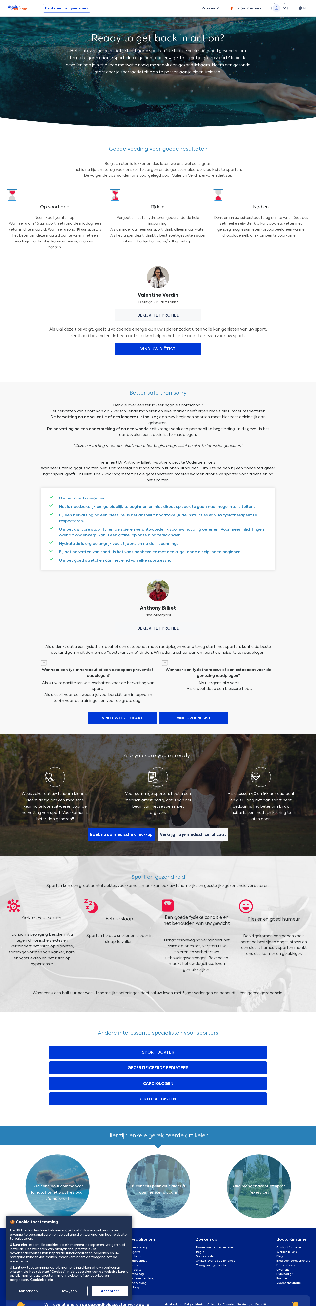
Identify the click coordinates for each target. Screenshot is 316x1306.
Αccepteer (110, 1291)
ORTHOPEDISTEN (245, 1053)
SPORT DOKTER (71, 1053)
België (188, 1258)
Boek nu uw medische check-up (120, 835)
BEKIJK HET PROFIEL (158, 315)
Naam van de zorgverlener (215, 1201)
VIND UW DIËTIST (158, 349)
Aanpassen (28, 1291)
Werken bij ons (286, 1206)
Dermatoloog (137, 1201)
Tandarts (134, 1224)
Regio (200, 1206)
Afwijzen (69, 1291)
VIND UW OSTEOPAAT (122, 718)
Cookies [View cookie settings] (281, 1296)
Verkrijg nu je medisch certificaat (194, 835)
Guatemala (245, 1258)
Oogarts (134, 1206)
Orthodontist (137, 1215)
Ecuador (229, 1258)
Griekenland (173, 1258)
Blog (279, 1210)
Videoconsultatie (288, 1237)
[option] (58, 1141)
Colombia (214, 1258)
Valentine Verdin (158, 295)
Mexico (200, 1258)
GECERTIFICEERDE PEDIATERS (131, 1053)
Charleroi (78, 1215)
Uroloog (133, 1241)
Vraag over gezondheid (213, 1219)
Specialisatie (205, 1210)
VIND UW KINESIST (194, 718)
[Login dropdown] (279, 8)
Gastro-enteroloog (141, 1233)
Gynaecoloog (137, 1237)
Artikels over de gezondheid (216, 1215)
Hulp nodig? (284, 1228)
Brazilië (260, 1258)
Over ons (282, 1224)
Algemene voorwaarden (255, 1296)
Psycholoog (136, 1228)
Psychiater (135, 1210)
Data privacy (285, 1219)
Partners (282, 1233)
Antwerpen (79, 1206)
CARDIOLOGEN (192, 1053)
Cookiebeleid (41, 1279)
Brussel (77, 1201)
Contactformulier (288, 1201)
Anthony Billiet (158, 608)
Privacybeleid (300, 1296)
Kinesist (133, 1219)
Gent (75, 1210)
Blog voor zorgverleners (293, 1215)
